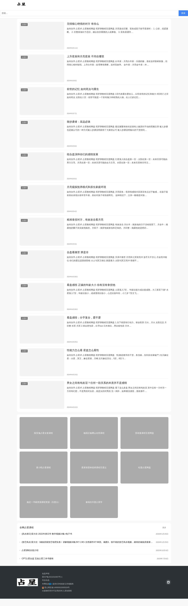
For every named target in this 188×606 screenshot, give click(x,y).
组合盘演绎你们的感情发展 (82, 157)
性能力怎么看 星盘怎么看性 (83, 356)
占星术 (24, 25)
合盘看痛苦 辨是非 (78, 256)
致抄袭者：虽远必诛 (78, 123)
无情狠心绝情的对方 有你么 (83, 24)
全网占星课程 (27, 535)
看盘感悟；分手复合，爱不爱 (84, 323)
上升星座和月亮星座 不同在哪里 (85, 57)
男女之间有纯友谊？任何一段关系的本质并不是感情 (97, 389)
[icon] (168, 589)
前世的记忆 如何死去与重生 (83, 90)
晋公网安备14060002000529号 (56, 595)
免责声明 (45, 581)
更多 (165, 535)
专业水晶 (45, 587)
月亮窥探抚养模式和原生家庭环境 (86, 190)
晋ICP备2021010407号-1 (52, 584)
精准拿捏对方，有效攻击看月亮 (85, 223)
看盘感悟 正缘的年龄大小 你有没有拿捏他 (91, 290)
